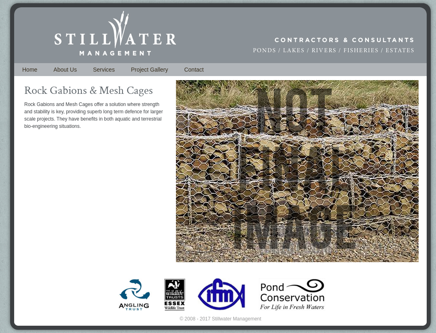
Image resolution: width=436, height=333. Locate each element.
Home (29, 69)
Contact (193, 69)
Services (104, 69)
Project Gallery (149, 69)
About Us (65, 69)
